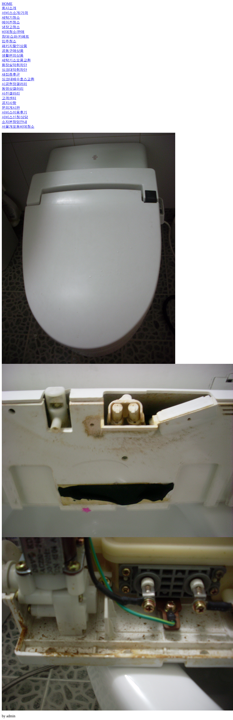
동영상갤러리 (12, 89)
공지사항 (9, 103)
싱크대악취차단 (14, 70)
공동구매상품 (12, 51)
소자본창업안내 (14, 122)
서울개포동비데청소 (18, 126)
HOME (7, 4)
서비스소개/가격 (15, 13)
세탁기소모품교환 (16, 60)
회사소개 (9, 8)
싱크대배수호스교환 (18, 79)
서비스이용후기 (14, 112)
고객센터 (9, 98)
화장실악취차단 (14, 65)
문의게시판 (11, 107)
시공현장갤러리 (14, 84)
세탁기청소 (11, 17)
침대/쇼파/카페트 (15, 36)
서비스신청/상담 (15, 117)
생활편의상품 (12, 55)
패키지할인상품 (14, 46)
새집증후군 (11, 74)
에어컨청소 (11, 22)
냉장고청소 (11, 27)
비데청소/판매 (13, 32)
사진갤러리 (11, 93)
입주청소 (9, 41)
